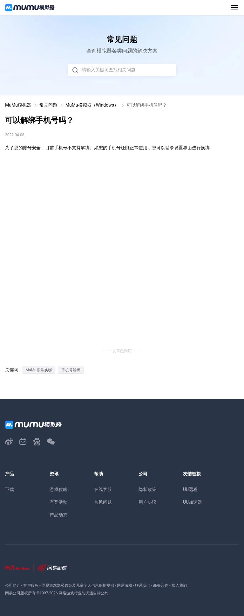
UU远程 (190, 489)
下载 (9, 489)
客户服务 (30, 585)
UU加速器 (192, 502)
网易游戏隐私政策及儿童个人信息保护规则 (78, 585)
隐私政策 (147, 489)
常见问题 (48, 105)
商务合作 (160, 585)
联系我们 (142, 585)
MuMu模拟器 (18, 105)
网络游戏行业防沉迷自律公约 (83, 593)
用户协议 (147, 502)
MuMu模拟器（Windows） (92, 105)
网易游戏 (124, 585)
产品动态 (58, 514)
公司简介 (12, 585)
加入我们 (179, 585)
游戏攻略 (58, 489)
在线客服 (103, 489)
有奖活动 (58, 502)
